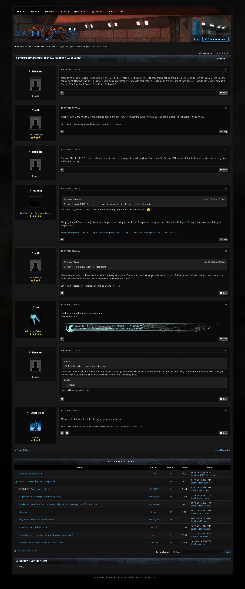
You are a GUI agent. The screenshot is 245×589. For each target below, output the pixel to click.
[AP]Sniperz (154, 542)
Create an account (215, 39)
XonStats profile (67, 232)
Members (80, 11)
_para (153, 481)
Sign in (197, 39)
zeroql (154, 527)
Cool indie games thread (30, 474)
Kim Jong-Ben (206, 483)
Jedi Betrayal (190, 222)
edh (37, 110)
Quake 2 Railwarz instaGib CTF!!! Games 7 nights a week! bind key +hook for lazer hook (58, 504)
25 (171, 520)
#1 (226, 69)
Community (39, 47)
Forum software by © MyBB (101, 577)
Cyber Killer (37, 413)
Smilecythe (154, 497)
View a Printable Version (27, 551)
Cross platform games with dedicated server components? (46, 535)
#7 (226, 350)
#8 (226, 411)
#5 (226, 251)
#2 (226, 108)
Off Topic (51, 47)
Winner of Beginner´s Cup (84, 232)
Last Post (195, 475)
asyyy (153, 474)
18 (171, 512)
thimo (154, 512)
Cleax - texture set (170, 232)
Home (21, 11)
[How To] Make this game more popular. (37, 481)
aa (37, 307)
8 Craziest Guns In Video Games (33, 527)
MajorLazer (154, 504)
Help (111, 11)
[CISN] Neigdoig (207, 475)
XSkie (141, 426)
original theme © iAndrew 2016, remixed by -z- (136, 577)
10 (171, 474)
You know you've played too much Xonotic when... (41, 542)
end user (154, 535)
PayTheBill (205, 513)
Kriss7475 (154, 489)
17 (171, 481)
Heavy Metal (114, 232)
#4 (226, 188)
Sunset (140, 232)
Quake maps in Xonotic (41, 489)
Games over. (25, 512)
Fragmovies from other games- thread (36, 520)
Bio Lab (124, 232)
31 (171, 497)
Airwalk (158, 232)
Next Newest (221, 450)
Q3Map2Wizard (102, 232)
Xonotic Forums (24, 47)
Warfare (147, 232)
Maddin (37, 190)
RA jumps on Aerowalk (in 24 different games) (40, 497)
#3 (226, 149)
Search (64, 11)
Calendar (97, 11)
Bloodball (132, 232)
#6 (226, 305)
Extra (123, 11)
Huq (152, 232)
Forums (49, 11)
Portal (34, 11)
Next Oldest (23, 450)
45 (171, 542)
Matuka (203, 521)
